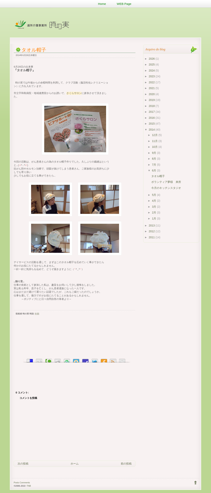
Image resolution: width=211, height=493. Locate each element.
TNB (29, 486)
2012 (152, 231)
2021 (152, 88)
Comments (25, 482)
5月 (154, 194)
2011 (152, 237)
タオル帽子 (33, 49)
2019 (152, 100)
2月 (154, 212)
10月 (155, 146)
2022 (152, 82)
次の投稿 (23, 463)
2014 (152, 129)
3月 (154, 206)
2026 (152, 58)
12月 (155, 135)
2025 (152, 64)
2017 (152, 111)
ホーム (75, 463)
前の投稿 (126, 463)
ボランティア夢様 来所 (166, 181)
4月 (154, 200)
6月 (154, 170)
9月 (154, 152)
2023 (152, 76)
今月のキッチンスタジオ (166, 187)
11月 (155, 141)
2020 (152, 94)
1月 (154, 218)
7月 (154, 164)
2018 (152, 106)
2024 (152, 70)
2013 (152, 225)
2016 (152, 117)
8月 (154, 158)
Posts (16, 482)
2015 (152, 123)
